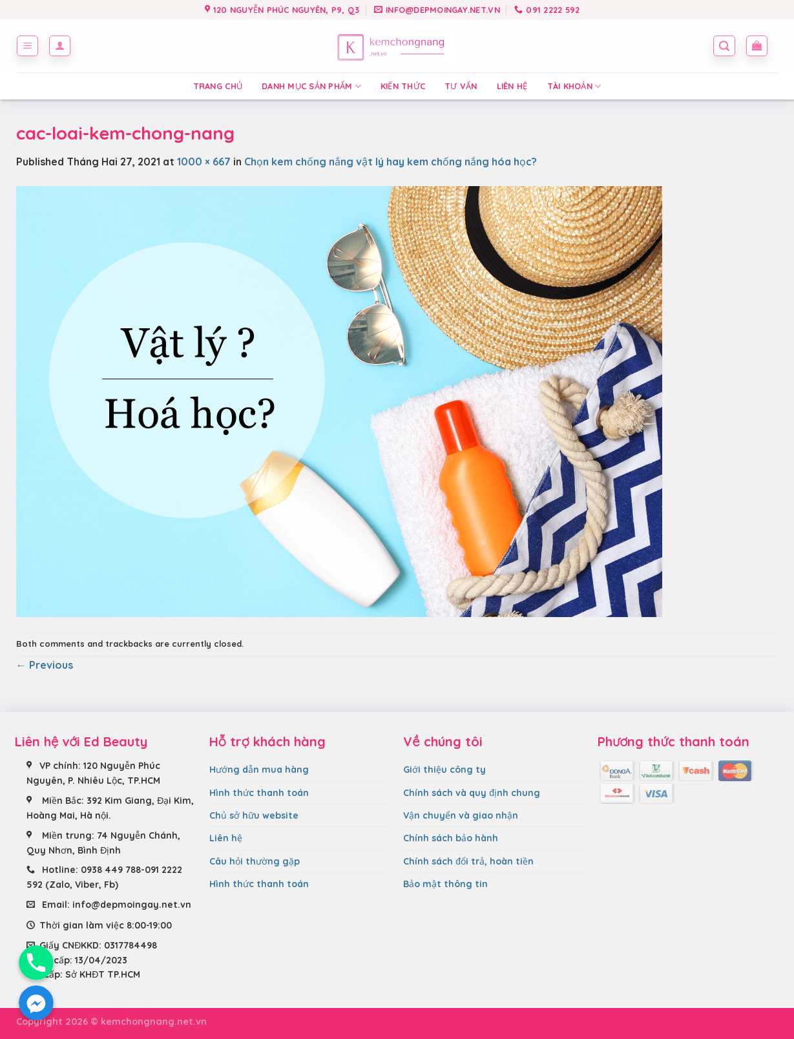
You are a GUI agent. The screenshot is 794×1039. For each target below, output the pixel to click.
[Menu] (27, 46)
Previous (44, 664)
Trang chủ (217, 86)
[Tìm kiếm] (724, 46)
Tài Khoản (574, 86)
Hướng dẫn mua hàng (259, 769)
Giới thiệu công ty (444, 769)
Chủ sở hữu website (253, 815)
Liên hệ (512, 86)
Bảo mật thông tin (445, 884)
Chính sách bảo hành (450, 838)
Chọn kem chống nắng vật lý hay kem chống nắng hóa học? (390, 161)
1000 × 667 (204, 161)
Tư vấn (460, 86)
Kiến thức (403, 86)
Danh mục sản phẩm (311, 86)
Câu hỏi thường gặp (254, 861)
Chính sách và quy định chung (471, 793)
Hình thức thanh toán (259, 793)
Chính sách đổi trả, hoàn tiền (468, 861)
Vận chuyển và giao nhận (460, 815)
